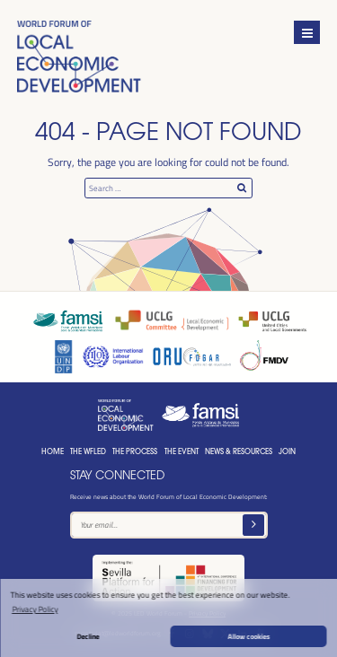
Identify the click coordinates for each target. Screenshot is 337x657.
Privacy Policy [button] (35, 609)
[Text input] (169, 525)
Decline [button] (88, 636)
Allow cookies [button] (248, 636)
